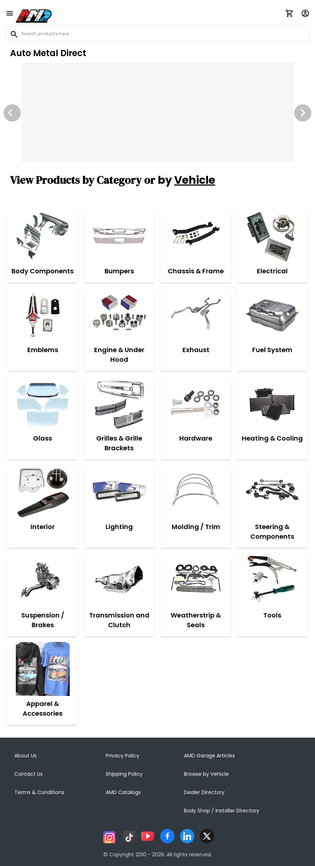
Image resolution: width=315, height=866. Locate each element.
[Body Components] (43, 236)
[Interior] (43, 492)
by (186, 180)
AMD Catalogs (123, 792)
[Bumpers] (119, 236)
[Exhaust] (196, 315)
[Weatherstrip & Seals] (196, 580)
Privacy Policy (122, 755)
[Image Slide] (157, 112)
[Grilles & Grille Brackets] (119, 403)
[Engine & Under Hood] (119, 315)
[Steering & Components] (272, 492)
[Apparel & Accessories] (42, 669)
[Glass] (43, 403)
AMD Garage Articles (209, 755)
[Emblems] (43, 315)
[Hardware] (196, 403)
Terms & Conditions (39, 792)
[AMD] (34, 14)
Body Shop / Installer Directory (221, 810)
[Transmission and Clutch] (119, 580)
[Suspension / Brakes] (42, 580)
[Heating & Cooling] (272, 403)
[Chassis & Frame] (196, 236)
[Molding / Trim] (196, 492)
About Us (25, 755)
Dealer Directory (204, 792)
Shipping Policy (124, 774)
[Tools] (272, 580)
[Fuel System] (272, 315)
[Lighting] (119, 492)
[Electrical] (272, 236)
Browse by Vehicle (206, 774)
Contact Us (28, 774)
